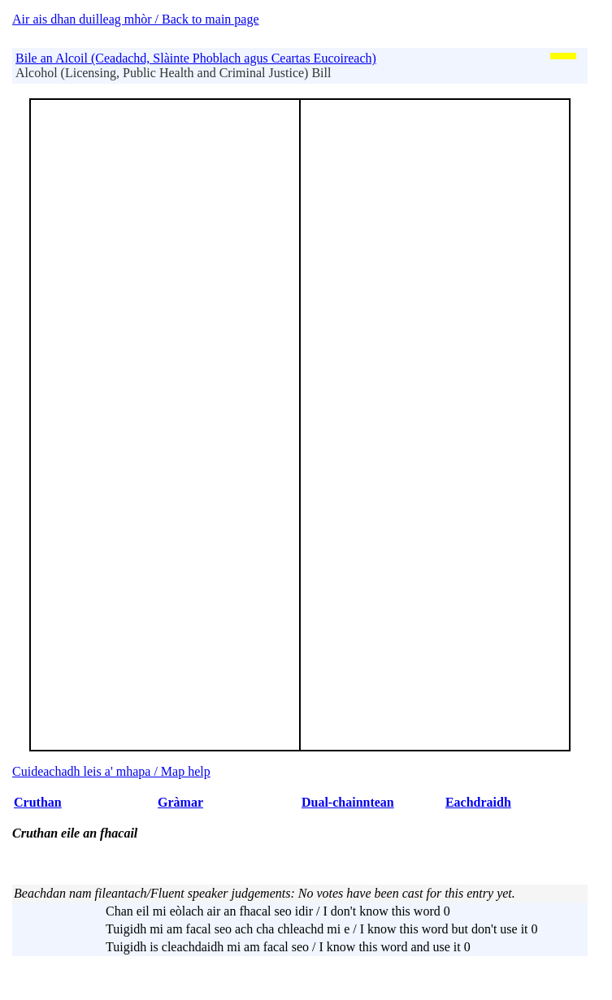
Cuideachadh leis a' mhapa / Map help (111, 771)
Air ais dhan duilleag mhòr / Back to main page (135, 19)
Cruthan (38, 802)
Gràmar (180, 802)
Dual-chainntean (348, 802)
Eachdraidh (478, 802)
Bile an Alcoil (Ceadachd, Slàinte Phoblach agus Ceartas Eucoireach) (195, 58)
